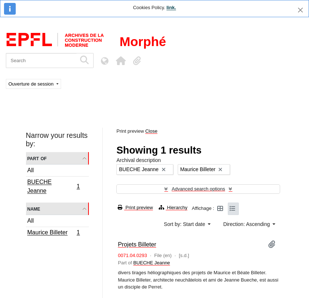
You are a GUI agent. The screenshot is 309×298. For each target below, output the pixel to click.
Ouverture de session (31, 84)
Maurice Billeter (53, 233)
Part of (37, 158)
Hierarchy (173, 207)
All (30, 170)
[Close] (300, 10)
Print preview (135, 207)
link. (171, 7)
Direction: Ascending (247, 224)
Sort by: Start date (185, 224)
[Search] (41, 60)
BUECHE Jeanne (53, 186)
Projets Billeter (137, 244)
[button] (121, 60)
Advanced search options (198, 189)
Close (151, 131)
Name (33, 208)
